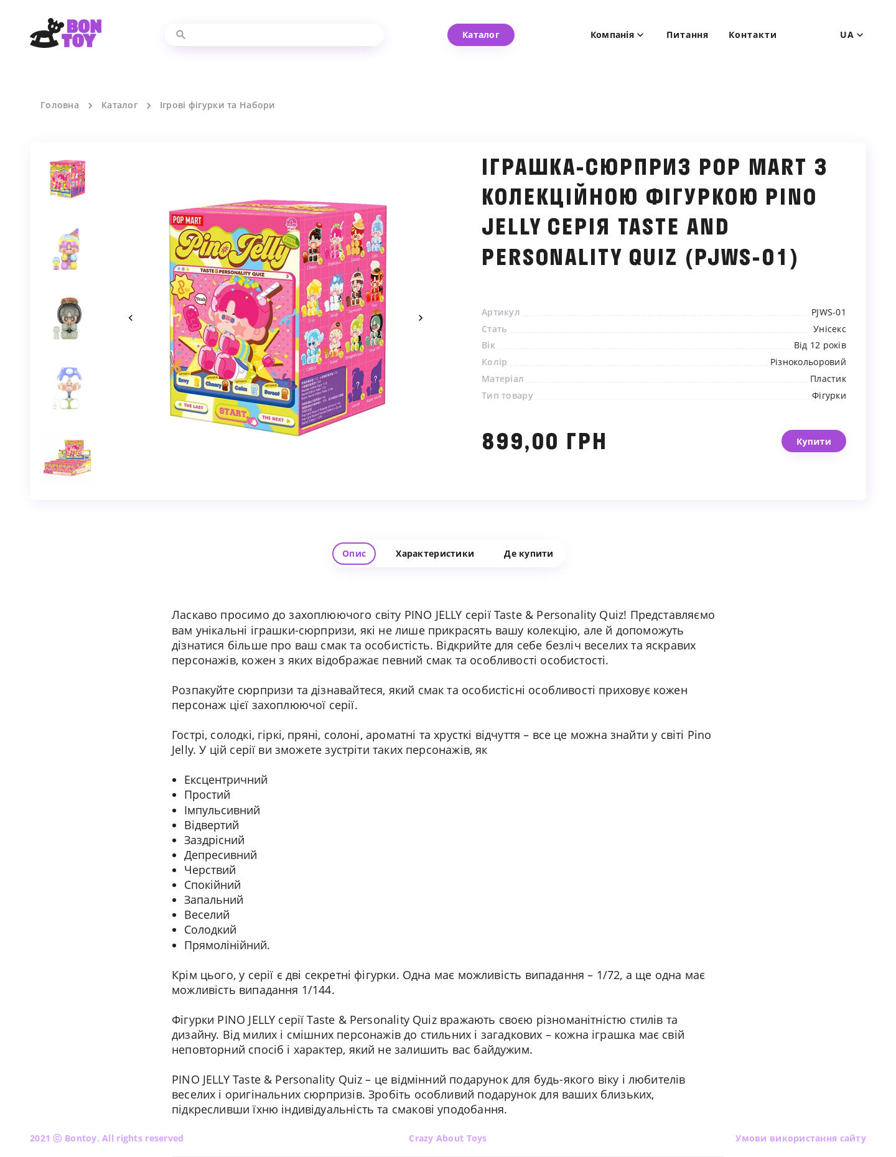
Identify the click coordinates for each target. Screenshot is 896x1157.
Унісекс (829, 329)
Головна (59, 105)
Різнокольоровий (808, 362)
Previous (131, 318)
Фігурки (829, 395)
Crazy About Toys (448, 1138)
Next (420, 318)
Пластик (828, 378)
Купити (813, 457)
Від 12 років (820, 345)
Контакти (753, 34)
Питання (687, 34)
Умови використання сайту (800, 1138)
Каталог (119, 105)
